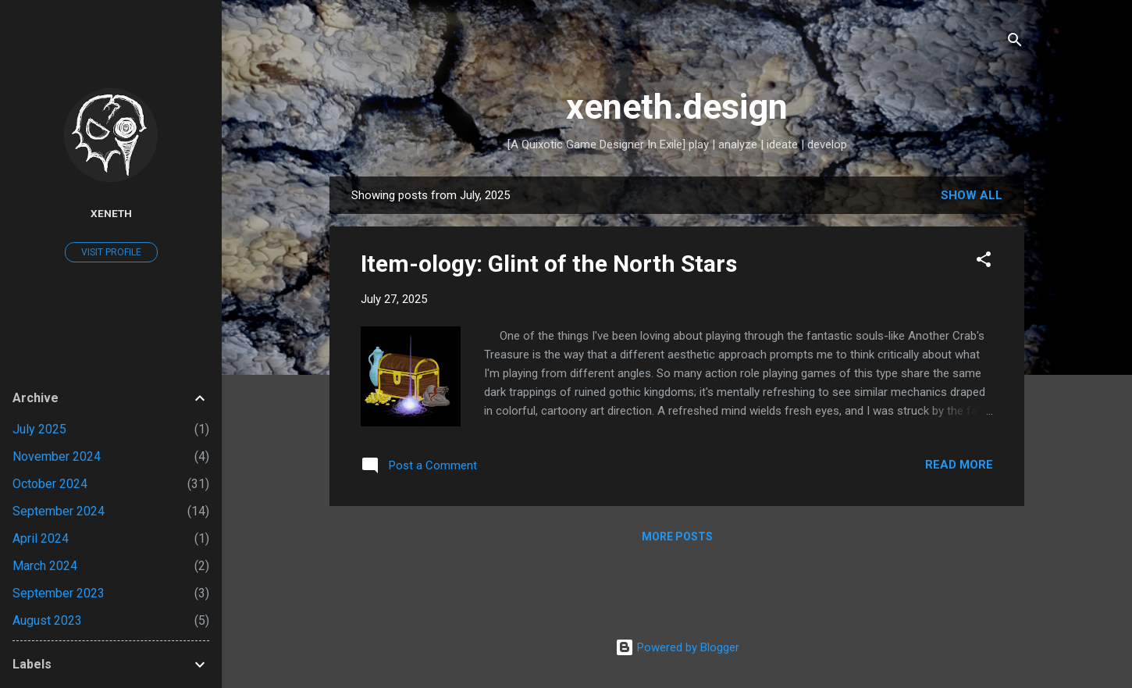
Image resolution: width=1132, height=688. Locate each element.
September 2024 (58, 511)
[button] (983, 262)
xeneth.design (677, 106)
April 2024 (40, 538)
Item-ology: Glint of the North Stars (549, 263)
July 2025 (39, 429)
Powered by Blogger (677, 647)
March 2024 (44, 565)
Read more (959, 465)
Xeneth (111, 213)
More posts (677, 536)
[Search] (1015, 42)
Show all (971, 195)
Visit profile (111, 252)
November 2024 (56, 456)
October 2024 (49, 483)
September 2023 (58, 593)
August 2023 (47, 620)
